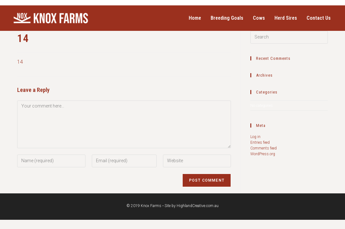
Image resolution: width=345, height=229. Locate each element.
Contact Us (319, 18)
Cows (259, 18)
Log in (255, 137)
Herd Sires (285, 18)
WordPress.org (262, 154)
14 (20, 62)
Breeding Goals (227, 18)
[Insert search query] (289, 37)
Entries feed (260, 142)
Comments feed (263, 148)
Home (195, 18)
